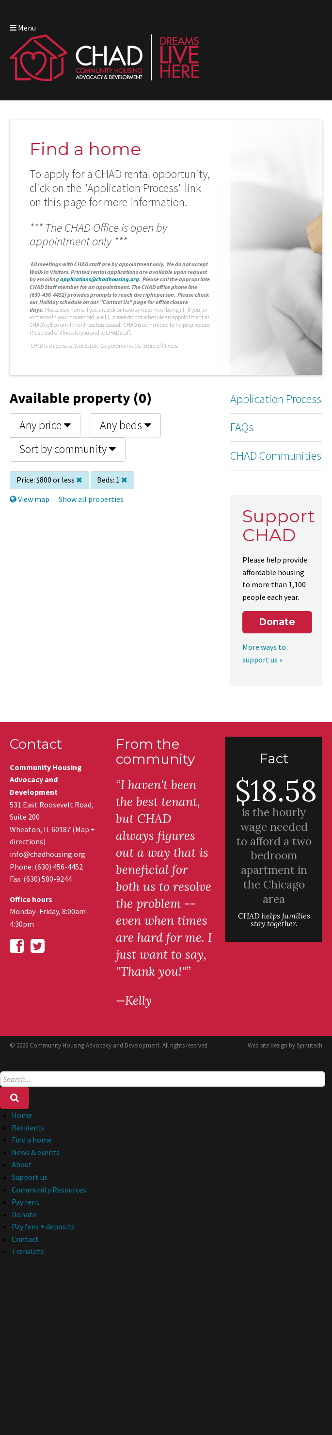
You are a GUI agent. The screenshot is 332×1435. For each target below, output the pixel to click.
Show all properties (91, 499)
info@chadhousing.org (47, 854)
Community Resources (49, 1189)
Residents (28, 1127)
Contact (25, 1239)
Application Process (275, 398)
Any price (45, 425)
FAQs (241, 427)
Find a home (32, 1140)
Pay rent (25, 1202)
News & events (36, 1152)
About (22, 1164)
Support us (29, 1177)
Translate (28, 1251)
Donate (277, 622)
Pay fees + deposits (43, 1226)
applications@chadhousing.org (99, 279)
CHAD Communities (275, 455)
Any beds (125, 425)
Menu (23, 27)
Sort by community (67, 448)
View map (29, 499)
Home (22, 1115)
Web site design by (285, 1045)
